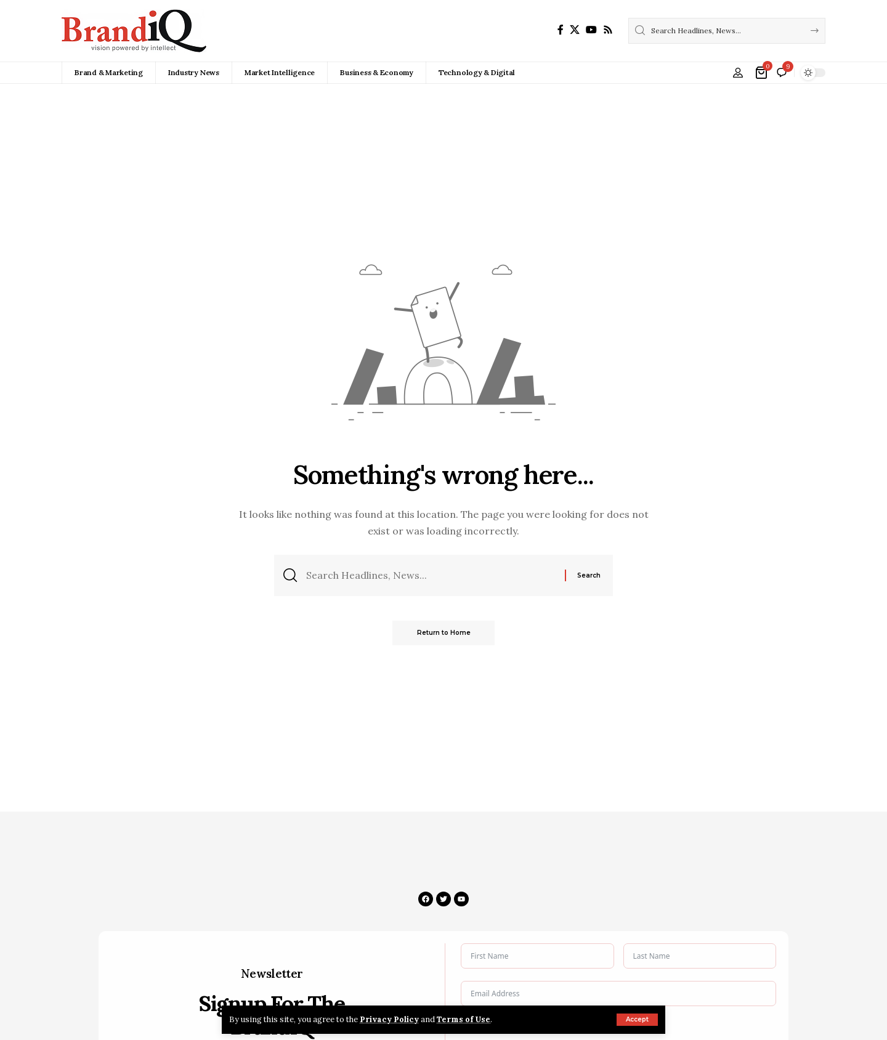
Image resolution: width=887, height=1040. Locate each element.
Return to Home (444, 633)
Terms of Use (463, 1019)
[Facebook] (560, 30)
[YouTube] (591, 30)
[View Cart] (762, 72)
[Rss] (608, 30)
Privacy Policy (389, 1019)
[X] (575, 30)
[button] (637, 1020)
